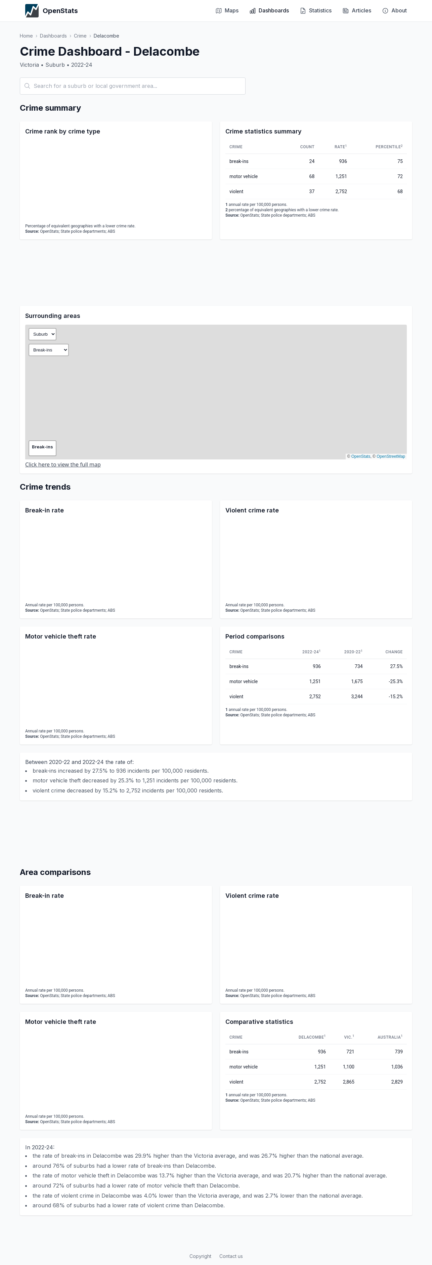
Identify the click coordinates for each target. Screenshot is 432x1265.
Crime (80, 36)
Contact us (231, 1256)
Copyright (200, 1256)
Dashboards (53, 36)
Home (26, 36)
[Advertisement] (216, 273)
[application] (116, 180)
